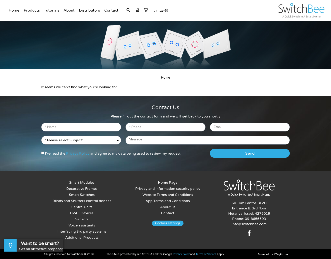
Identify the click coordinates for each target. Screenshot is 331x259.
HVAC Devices (82, 213)
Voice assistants (82, 225)
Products (32, 10)
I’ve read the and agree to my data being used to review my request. (113, 153)
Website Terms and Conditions (167, 195)
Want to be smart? (40, 243)
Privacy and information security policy (167, 188)
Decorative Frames (82, 188)
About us (167, 207)
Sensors (82, 219)
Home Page (167, 182)
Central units (82, 207)
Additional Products (82, 237)
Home (14, 10)
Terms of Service (206, 254)
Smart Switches (82, 195)
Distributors (89, 10)
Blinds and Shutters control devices (82, 201)
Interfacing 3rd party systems (81, 231)
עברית (159, 10)
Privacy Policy (77, 153)
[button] (128, 10)
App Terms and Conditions (168, 201)
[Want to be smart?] (10, 245)
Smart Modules (81, 182)
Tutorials (51, 10)
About (69, 10)
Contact (111, 10)
